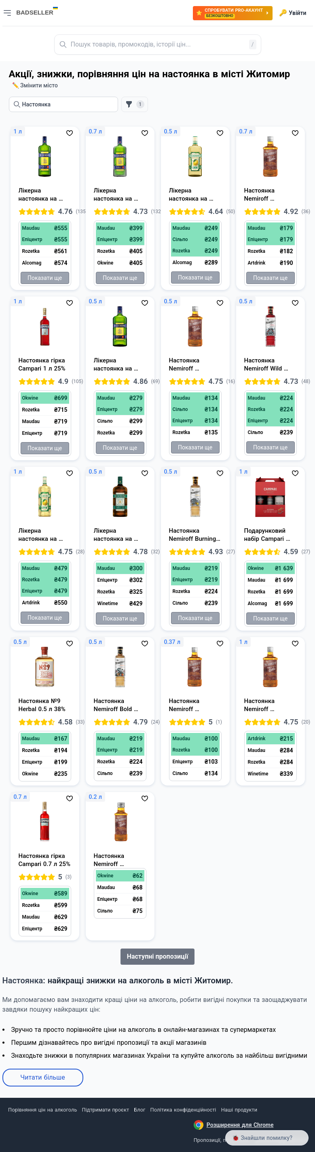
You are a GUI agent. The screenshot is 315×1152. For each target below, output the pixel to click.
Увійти (292, 13)
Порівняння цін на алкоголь (42, 1110)
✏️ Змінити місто (35, 85)
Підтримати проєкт (105, 1110)
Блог (139, 1110)
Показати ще (44, 278)
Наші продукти (239, 1110)
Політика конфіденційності (183, 1110)
